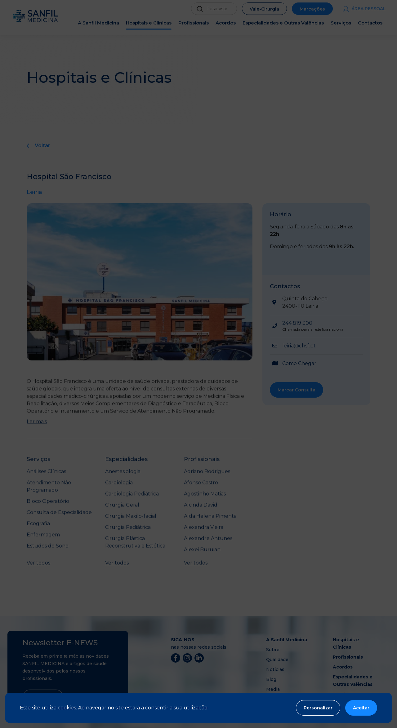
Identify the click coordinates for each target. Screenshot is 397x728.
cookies (67, 708)
